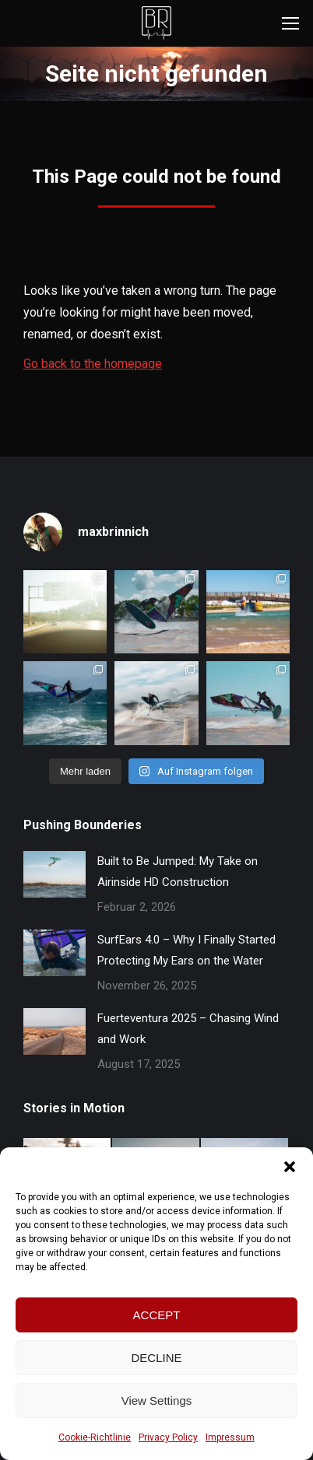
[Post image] (54, 874)
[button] (289, 1167)
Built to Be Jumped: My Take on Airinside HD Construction (177, 871)
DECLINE (156, 1357)
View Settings (156, 1400)
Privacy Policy (168, 1437)
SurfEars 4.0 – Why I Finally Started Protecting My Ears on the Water (186, 950)
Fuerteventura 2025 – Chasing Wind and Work (188, 1028)
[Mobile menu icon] (290, 23)
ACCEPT (157, 1315)
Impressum (230, 1437)
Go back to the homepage (92, 363)
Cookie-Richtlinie (94, 1437)
